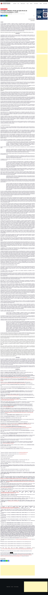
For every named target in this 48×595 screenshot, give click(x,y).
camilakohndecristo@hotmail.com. (23, 449)
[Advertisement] (17, 567)
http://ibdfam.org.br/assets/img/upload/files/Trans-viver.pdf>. (23, 536)
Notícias (41, 3)
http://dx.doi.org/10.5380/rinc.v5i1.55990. (8, 403)
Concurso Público (36, 3)
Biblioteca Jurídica (23, 3)
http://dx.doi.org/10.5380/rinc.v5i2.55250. (5, 484)
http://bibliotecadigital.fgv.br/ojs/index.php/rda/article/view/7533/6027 (10, 396)
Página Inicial (14, 3)
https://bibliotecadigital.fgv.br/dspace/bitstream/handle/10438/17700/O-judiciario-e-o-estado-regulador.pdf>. (19, 409)
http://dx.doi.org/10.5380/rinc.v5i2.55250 (8, 440)
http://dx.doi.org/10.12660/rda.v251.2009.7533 (8, 397)
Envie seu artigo (45, 3)
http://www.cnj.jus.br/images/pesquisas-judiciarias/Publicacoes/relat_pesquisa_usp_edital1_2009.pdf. (13, 374)
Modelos (31, 3)
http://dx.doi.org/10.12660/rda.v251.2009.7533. (7, 505)
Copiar (11, 549)
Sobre (18, 3)
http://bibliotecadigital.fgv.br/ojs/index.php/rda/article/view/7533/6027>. (10, 489)
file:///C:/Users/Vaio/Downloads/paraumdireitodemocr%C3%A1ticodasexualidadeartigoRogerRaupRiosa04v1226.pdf (15, 424)
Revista (27, 3)
